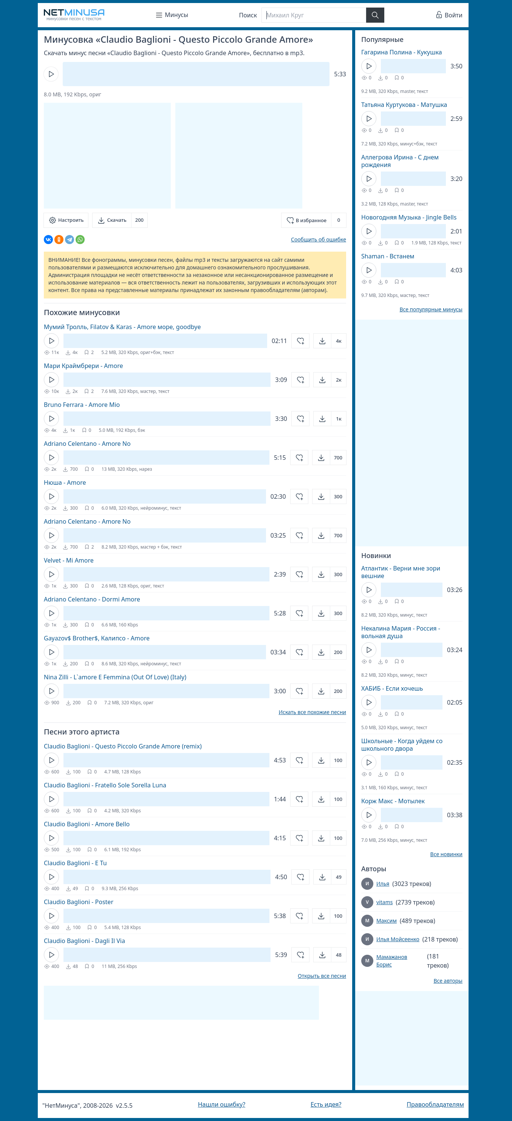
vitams (384, 902)
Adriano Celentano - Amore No (87, 443)
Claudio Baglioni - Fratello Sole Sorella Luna (105, 785)
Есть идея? (326, 1104)
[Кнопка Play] (51, 74)
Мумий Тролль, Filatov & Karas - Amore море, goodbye (122, 327)
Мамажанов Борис (391, 960)
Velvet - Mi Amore (69, 560)
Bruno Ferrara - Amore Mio (82, 404)
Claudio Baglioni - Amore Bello (87, 824)
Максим (386, 920)
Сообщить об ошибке (318, 239)
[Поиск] (313, 15)
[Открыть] (330, 341)
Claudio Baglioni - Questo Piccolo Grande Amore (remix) (123, 746)
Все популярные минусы (431, 309)
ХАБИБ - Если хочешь (392, 688)
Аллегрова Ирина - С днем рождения (400, 161)
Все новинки (446, 854)
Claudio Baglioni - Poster (78, 902)
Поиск (248, 15)
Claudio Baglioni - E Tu (75, 863)
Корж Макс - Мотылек (393, 801)
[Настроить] (66, 220)
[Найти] (375, 15)
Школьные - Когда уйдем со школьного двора (401, 744)
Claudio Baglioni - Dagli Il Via (84, 941)
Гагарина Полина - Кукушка (401, 52)
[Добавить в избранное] (314, 220)
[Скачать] (120, 220)
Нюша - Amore (65, 482)
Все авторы (448, 980)
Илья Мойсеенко (397, 939)
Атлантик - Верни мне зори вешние (400, 572)
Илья (382, 883)
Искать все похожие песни (312, 712)
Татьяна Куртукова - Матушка (404, 104)
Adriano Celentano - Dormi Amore (92, 599)
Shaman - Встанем (388, 256)
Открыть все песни (322, 976)
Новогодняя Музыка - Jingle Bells (408, 217)
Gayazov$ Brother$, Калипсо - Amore (97, 638)
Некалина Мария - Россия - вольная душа (400, 632)
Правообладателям (435, 1104)
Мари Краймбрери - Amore (83, 366)
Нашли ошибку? (221, 1104)
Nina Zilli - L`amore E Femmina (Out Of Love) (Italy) (115, 677)
